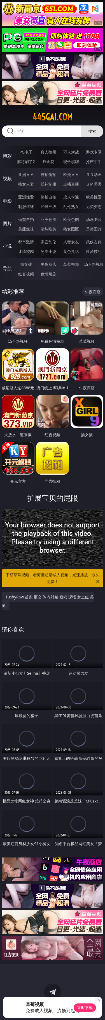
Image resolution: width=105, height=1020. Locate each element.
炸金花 (48, 161)
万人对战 (71, 152)
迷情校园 (26, 251)
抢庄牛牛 (94, 161)
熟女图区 (71, 229)
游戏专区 (94, 152)
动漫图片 (94, 219)
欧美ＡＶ (71, 174)
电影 (7, 201)
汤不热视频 (94, 264)
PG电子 (25, 152)
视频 (7, 178)
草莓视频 (71, 264)
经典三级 (48, 206)
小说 (7, 246)
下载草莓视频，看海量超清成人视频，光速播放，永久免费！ (53, 578)
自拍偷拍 (48, 174)
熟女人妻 (26, 184)
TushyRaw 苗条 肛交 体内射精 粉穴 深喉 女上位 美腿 (48, 601)
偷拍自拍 (48, 197)
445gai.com (52, 117)
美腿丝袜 (26, 229)
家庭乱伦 (48, 241)
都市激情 (26, 241)
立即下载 (85, 1007)
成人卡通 (71, 197)
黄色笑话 (71, 251)
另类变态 (94, 206)
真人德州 (48, 152)
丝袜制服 (48, 184)
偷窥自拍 (26, 219)
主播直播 (71, 184)
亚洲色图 (48, 219)
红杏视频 (26, 273)
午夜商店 (48, 264)
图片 (7, 223)
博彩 (7, 156)
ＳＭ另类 (94, 184)
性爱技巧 (94, 251)
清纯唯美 (48, 229)
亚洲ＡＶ (26, 174)
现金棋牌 (71, 161)
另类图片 (94, 229)
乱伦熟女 (71, 206)
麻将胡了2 (26, 161)
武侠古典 (94, 241)
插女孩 (26, 264)
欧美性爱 (94, 197)
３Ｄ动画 (94, 174)
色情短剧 (48, 273)
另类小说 (48, 251)
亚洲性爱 (26, 197)
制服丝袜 (26, 206)
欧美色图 (71, 219)
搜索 (92, 131)
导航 (7, 268)
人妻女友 (71, 241)
